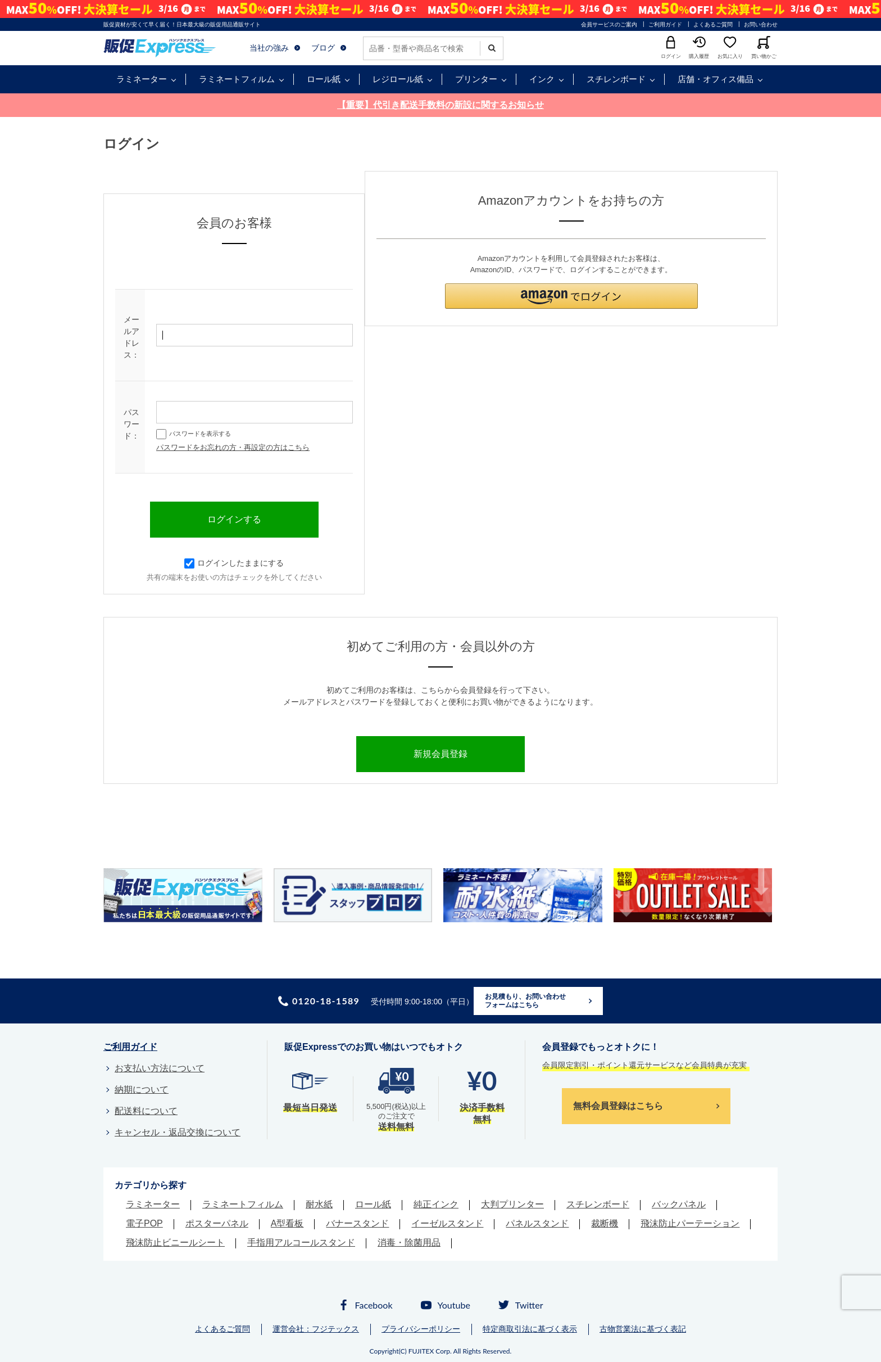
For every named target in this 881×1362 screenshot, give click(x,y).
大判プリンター (512, 1204)
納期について (142, 1089)
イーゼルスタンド (447, 1223)
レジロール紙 (398, 79)
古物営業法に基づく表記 (643, 1328)
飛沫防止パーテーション (690, 1223)
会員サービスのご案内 (609, 24)
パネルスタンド (537, 1223)
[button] (571, 296)
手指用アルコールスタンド (301, 1242)
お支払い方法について (160, 1068)
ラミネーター (141, 79)
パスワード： (131, 424)
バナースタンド (357, 1223)
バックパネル (679, 1204)
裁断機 (604, 1223)
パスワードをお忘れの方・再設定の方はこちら (233, 447)
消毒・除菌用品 (409, 1242)
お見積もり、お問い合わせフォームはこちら (525, 1001)
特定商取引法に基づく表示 (530, 1328)
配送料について (146, 1111)
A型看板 (287, 1223)
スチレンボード (616, 79)
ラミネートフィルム (237, 79)
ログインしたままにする (234, 562)
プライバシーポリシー (421, 1328)
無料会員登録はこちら (618, 1106)
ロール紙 (323, 79)
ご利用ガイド (665, 24)
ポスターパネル (216, 1223)
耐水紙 (319, 1204)
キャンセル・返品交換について (177, 1132)
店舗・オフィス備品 (715, 79)
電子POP (144, 1223)
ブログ (323, 47)
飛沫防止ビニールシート (175, 1242)
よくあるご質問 (713, 24)
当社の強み (269, 47)
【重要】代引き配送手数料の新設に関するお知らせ (440, 105)
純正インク (436, 1204)
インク (542, 79)
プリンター (476, 79)
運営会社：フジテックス (316, 1328)
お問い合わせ (761, 24)
